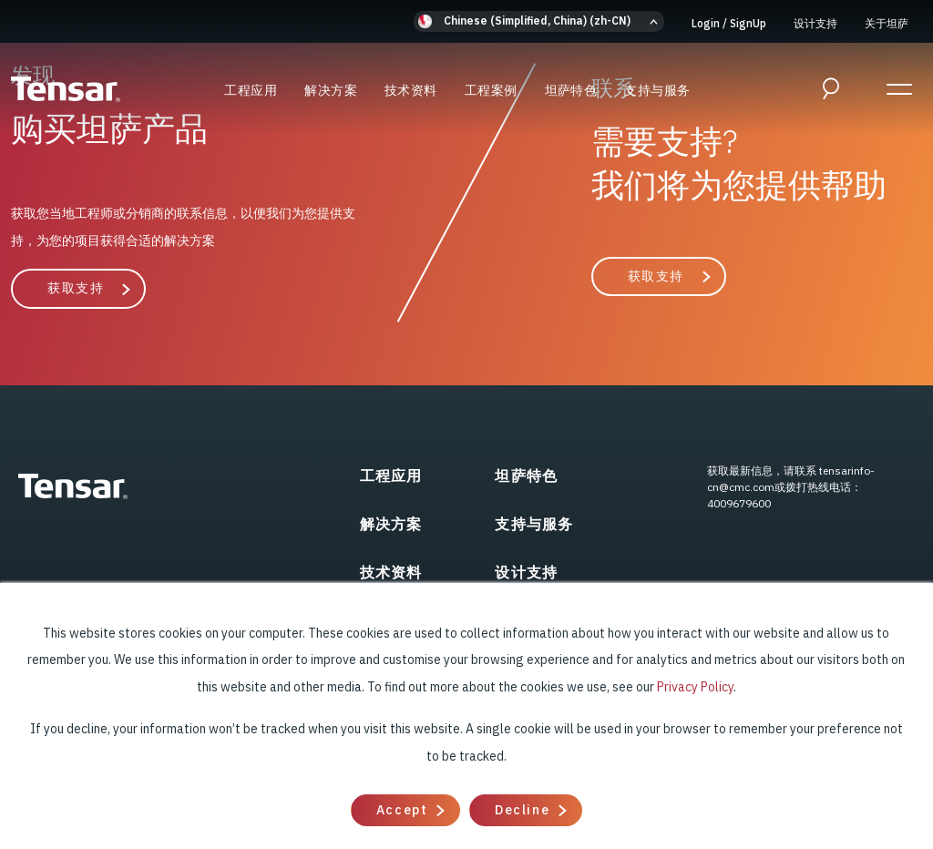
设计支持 (815, 23)
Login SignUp (729, 23)
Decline (522, 810)
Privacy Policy (695, 687)
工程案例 (491, 90)
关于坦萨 (886, 23)
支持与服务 (657, 90)
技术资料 (410, 90)
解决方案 (330, 90)
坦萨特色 (571, 90)
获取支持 (75, 288)
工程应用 (250, 90)
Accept (401, 810)
